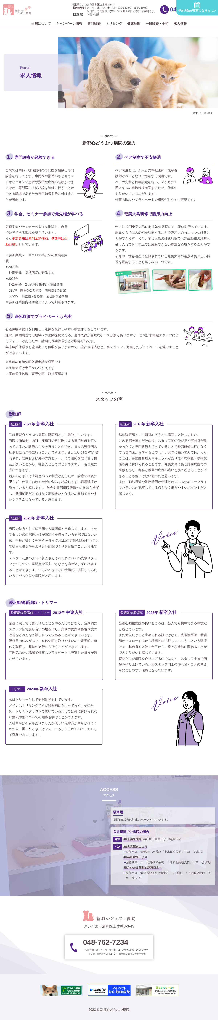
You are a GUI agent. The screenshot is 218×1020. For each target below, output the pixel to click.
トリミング (114, 23)
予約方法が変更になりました (197, 7)
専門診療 (94, 23)
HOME (195, 113)
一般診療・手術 (157, 23)
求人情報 (180, 23)
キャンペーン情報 (69, 23)
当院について (41, 23)
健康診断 (133, 23)
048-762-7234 (151, 9)
